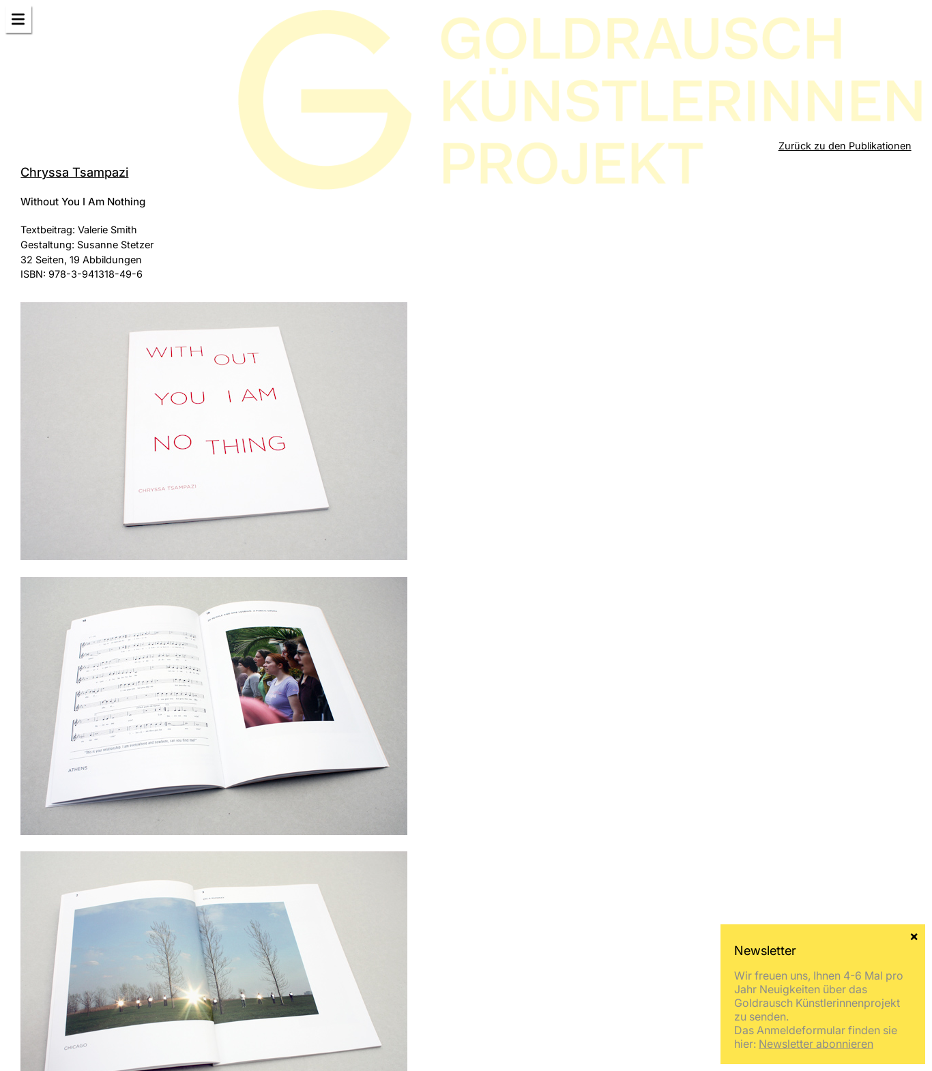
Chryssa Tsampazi (74, 171)
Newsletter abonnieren (816, 1044)
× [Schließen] (913, 935)
